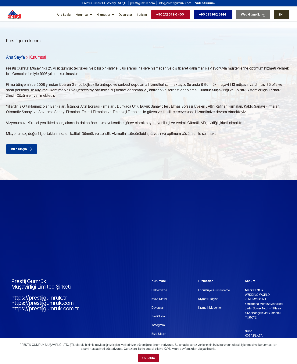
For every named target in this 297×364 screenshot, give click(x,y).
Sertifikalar (159, 316)
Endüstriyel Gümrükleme (214, 290)
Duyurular (125, 17)
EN (281, 17)
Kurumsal (82, 17)
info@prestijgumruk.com (175, 3)
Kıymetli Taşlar (208, 299)
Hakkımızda (159, 290)
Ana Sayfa (64, 17)
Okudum (148, 358)
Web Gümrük (253, 17)
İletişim (142, 17)
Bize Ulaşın (21, 149)
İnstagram (158, 325)
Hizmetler (103, 17)
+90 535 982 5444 (212, 17)
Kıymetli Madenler (210, 307)
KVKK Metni (159, 299)
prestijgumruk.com (142, 3)
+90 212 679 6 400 (170, 17)
